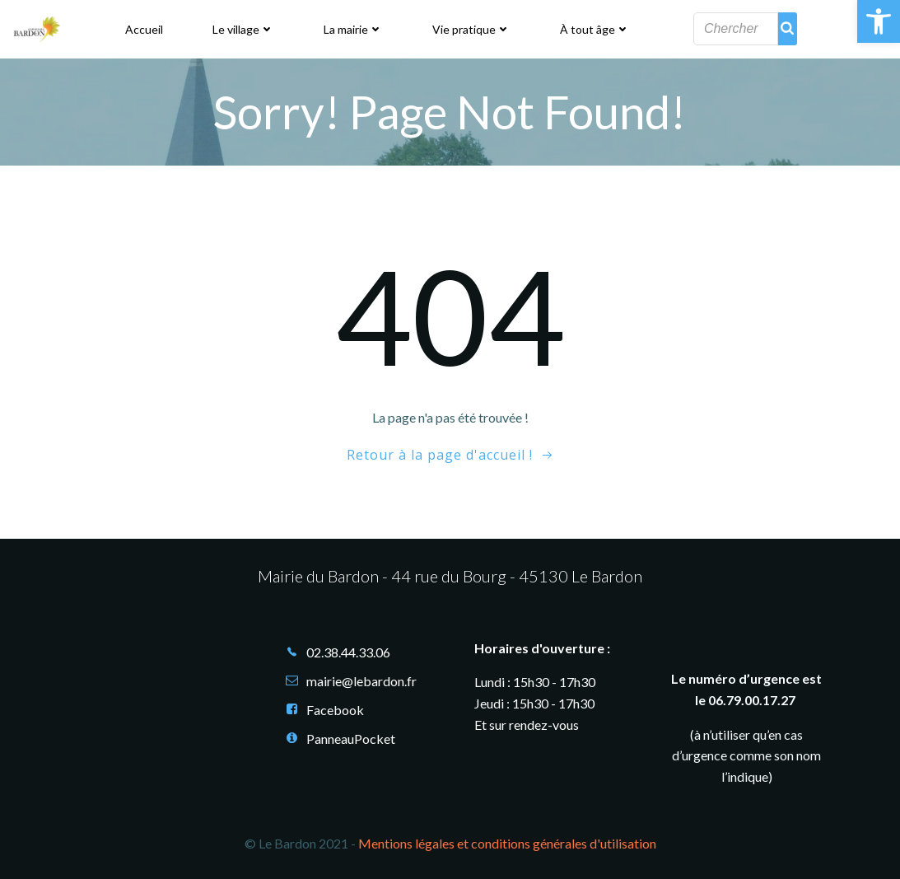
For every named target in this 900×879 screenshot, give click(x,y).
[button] (878, 21)
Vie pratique (471, 29)
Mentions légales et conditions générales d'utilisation (507, 844)
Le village (243, 29)
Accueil (144, 29)
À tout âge (595, 29)
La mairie (353, 29)
